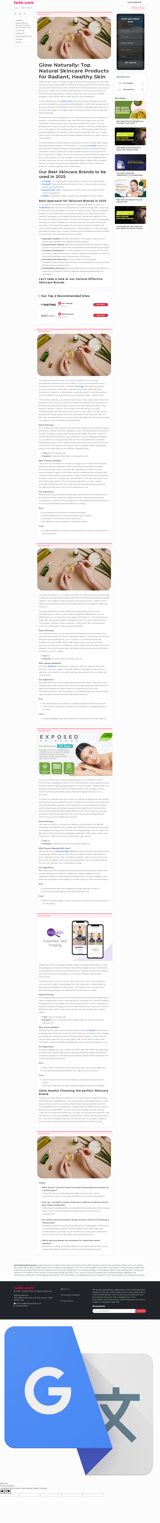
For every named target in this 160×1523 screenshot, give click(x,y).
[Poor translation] (7, 1491)
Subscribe (141, 1311)
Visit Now (101, 305)
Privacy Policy (67, 1301)
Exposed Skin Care (24, 36)
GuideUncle (44, 208)
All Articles (138, 8)
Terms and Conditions (70, 1295)
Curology (20, 30)
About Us (65, 1289)
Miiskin (19, 39)
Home (16, 8)
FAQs (19, 42)
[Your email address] (113, 1311)
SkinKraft (20, 33)
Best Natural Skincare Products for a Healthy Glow (23, 25)
